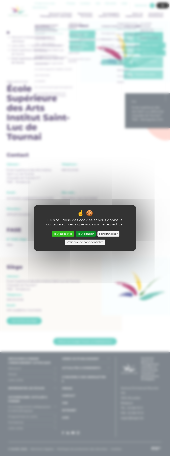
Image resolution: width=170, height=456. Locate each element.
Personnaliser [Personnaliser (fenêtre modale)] (108, 233)
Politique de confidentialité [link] (85, 242)
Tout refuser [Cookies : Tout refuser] (86, 233)
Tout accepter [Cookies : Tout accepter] (63, 233)
